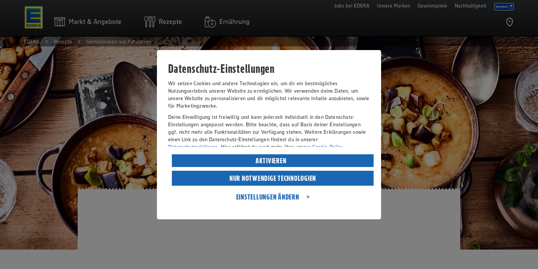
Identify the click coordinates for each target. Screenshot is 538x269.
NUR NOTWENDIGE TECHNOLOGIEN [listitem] (272, 178)
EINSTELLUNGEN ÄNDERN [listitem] (267, 196)
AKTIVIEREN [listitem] (271, 160)
